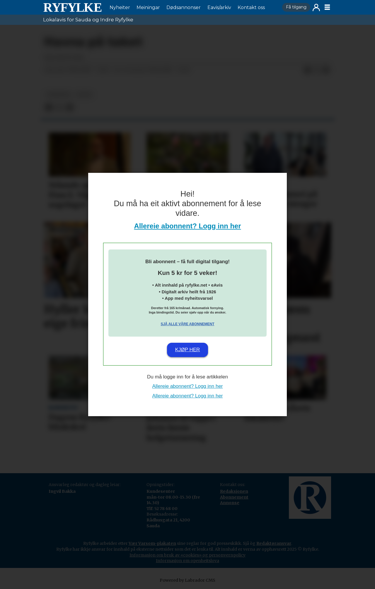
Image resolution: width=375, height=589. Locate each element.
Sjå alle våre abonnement (187, 324)
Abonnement (234, 497)
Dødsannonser (183, 7)
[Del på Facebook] (307, 70)
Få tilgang (296, 7)
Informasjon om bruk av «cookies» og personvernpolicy (187, 555)
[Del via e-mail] (326, 70)
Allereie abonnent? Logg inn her (187, 226)
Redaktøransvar (273, 543)
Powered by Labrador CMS (187, 580)
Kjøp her (187, 349)
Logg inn (316, 7)
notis (84, 94)
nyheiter (58, 94)
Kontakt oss (251, 7)
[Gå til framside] (72, 7)
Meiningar (148, 7)
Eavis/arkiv (219, 7)
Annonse (229, 502)
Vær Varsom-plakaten (152, 543)
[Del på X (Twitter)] (316, 70)
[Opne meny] (327, 7)
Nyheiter (120, 7)
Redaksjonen (234, 491)
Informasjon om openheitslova (187, 560)
